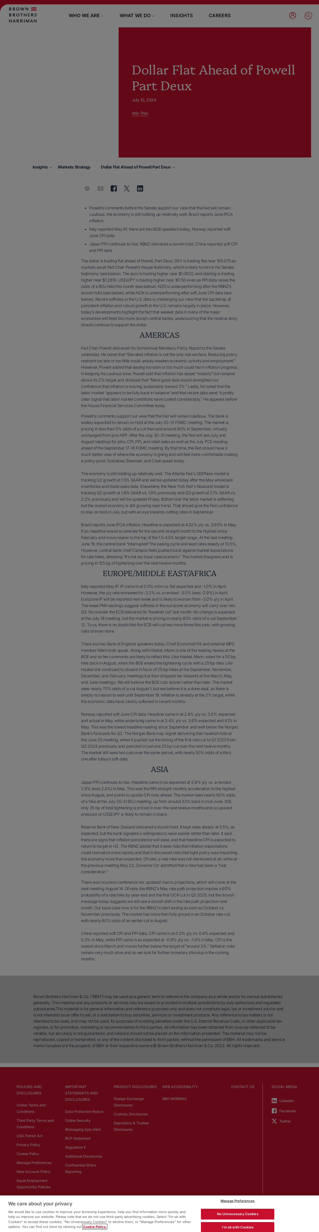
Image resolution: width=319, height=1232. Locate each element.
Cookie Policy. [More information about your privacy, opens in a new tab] (95, 1227)
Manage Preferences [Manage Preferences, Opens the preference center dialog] (238, 1201)
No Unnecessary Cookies (237, 1214)
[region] (159, 1213)
